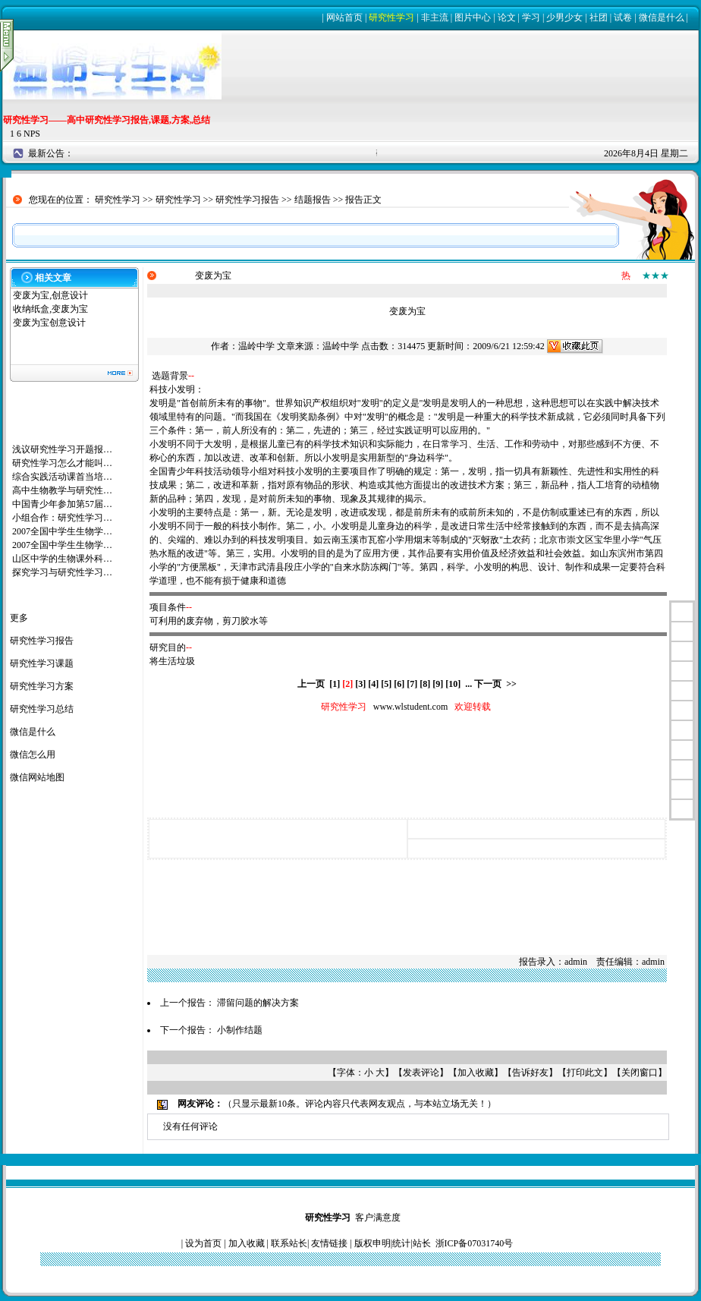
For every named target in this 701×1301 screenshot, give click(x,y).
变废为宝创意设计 (49, 322)
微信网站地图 (37, 777)
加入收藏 (475, 1072)
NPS (32, 133)
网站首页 (344, 17)
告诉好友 (530, 1072)
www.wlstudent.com (410, 706)
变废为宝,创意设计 (50, 295)
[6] (399, 684)
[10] (453, 684)
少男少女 (564, 17)
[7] (412, 684)
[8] (425, 684)
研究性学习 (391, 17)
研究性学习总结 (42, 709)
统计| (402, 1243)
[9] (437, 684)
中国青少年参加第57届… (62, 504)
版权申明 (372, 1243)
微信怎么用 (32, 754)
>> (511, 684)
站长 (422, 1243)
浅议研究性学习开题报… (62, 449)
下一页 (487, 684)
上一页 (311, 684)
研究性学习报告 (247, 199)
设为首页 (203, 1243)
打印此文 (585, 1072)
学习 (531, 17)
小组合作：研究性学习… (62, 517)
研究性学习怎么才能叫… (62, 463)
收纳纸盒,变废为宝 (50, 309)
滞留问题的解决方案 (258, 1002)
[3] (360, 684)
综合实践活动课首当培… (62, 476)
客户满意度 (378, 1217)
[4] (373, 684)
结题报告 (312, 199)
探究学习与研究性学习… (62, 572)
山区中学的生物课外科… (62, 558)
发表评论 (421, 1072)
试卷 (623, 17)
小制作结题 (239, 1030)
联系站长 (289, 1243)
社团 (598, 17)
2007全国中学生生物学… (62, 531)
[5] (386, 684)
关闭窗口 (639, 1072)
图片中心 (472, 17)
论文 (507, 17)
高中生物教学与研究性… (62, 490)
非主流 (434, 17)
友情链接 (329, 1243)
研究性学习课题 (42, 663)
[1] (334, 684)
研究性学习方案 (42, 686)
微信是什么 (661, 17)
